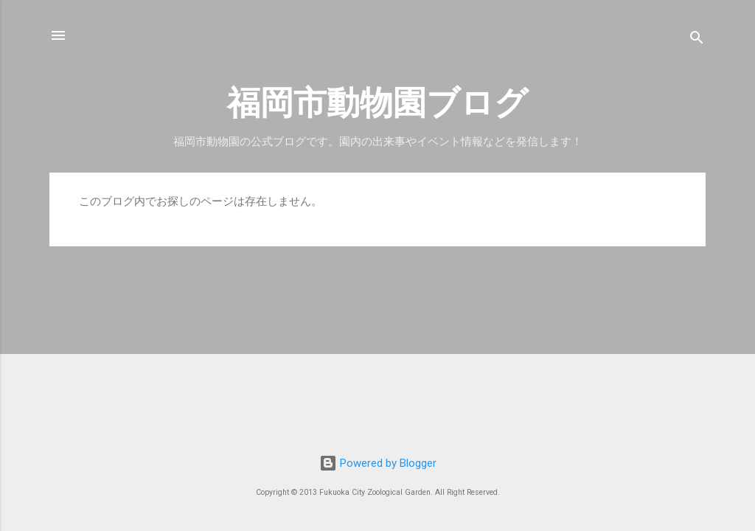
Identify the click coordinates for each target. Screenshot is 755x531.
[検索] (697, 40)
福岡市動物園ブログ (377, 102)
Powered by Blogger (377, 463)
